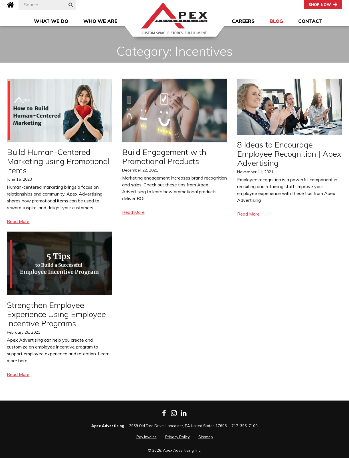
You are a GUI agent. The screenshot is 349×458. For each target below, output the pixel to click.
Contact (310, 21)
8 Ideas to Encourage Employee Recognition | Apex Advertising (289, 154)
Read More (18, 221)
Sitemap (205, 437)
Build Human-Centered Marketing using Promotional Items (58, 161)
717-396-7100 (244, 425)
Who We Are (100, 21)
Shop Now (319, 4)
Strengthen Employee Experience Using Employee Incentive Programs (56, 314)
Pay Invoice (146, 437)
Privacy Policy (177, 437)
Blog (276, 21)
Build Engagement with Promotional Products (164, 156)
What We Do (51, 21)
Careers (243, 21)
